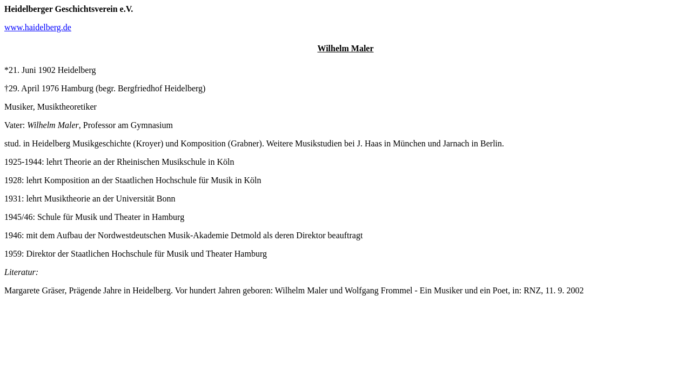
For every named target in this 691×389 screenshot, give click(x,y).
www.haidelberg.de (37, 27)
